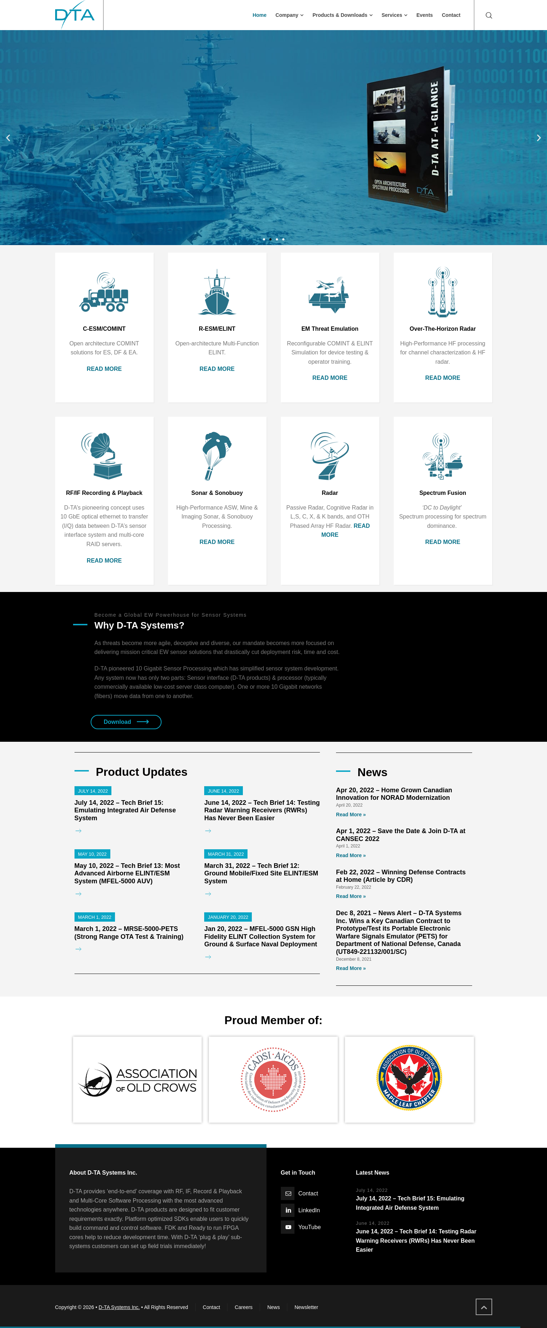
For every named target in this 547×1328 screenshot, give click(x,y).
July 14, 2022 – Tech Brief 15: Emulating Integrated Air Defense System (125, 810)
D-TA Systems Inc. (119, 1307)
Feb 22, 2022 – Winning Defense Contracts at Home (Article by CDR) (401, 876)
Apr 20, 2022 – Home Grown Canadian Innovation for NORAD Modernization (394, 794)
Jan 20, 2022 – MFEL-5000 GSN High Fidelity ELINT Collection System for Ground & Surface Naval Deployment (260, 936)
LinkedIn (309, 1210)
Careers (244, 1307)
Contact (308, 1193)
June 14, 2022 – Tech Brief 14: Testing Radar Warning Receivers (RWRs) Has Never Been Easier (262, 810)
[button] (264, 239)
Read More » (351, 814)
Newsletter (306, 1307)
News (273, 1307)
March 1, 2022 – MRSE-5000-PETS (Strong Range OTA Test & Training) (129, 932)
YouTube (309, 1227)
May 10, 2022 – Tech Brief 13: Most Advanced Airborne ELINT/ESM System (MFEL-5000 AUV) (127, 873)
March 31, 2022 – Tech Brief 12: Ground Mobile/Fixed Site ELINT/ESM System (261, 873)
